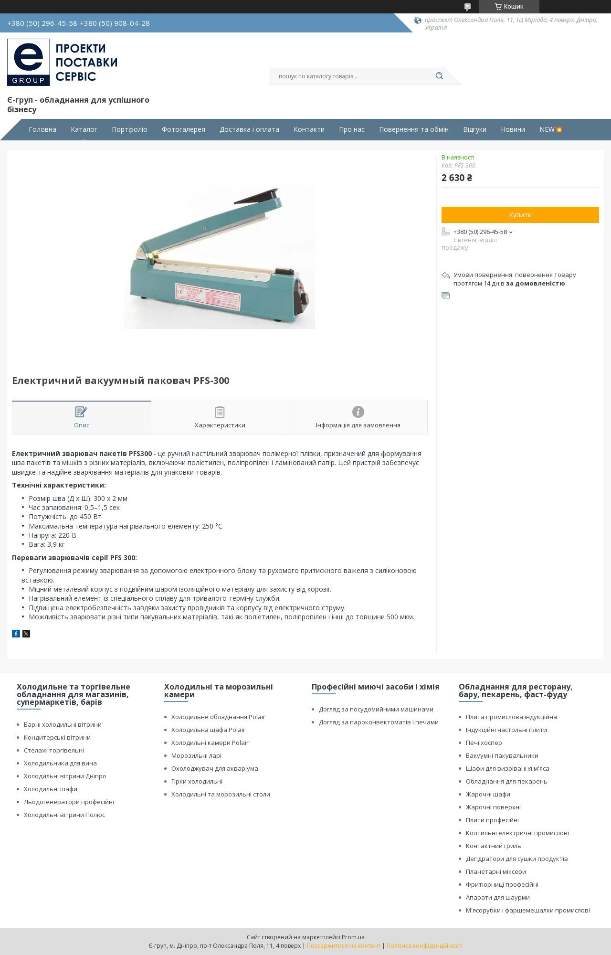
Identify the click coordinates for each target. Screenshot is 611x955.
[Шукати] (439, 76)
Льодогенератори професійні (69, 801)
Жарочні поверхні (493, 807)
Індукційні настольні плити (506, 729)
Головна (42, 129)
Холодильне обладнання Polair (218, 716)
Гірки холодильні (196, 781)
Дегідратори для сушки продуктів (517, 858)
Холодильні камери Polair (210, 742)
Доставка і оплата (249, 129)
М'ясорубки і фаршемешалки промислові (528, 910)
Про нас (352, 129)
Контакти (309, 129)
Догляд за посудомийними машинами (376, 709)
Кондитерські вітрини (57, 737)
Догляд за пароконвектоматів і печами (379, 722)
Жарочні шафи (488, 794)
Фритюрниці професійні (502, 884)
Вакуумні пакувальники (502, 755)
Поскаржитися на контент (343, 946)
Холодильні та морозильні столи (220, 794)
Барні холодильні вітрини (63, 724)
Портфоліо (129, 129)
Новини (513, 129)
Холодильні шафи (50, 789)
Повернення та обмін (414, 129)
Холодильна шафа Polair (208, 729)
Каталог (84, 129)
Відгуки (474, 129)
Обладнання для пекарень (507, 781)
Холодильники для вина (60, 763)
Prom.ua (353, 937)
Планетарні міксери (496, 871)
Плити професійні (492, 820)
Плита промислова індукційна (511, 716)
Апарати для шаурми (498, 897)
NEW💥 (551, 129)
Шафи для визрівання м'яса (507, 768)
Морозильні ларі (196, 755)
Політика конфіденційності (425, 946)
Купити (520, 214)
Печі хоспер (484, 742)
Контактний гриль (493, 845)
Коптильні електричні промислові (517, 832)
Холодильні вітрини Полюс (64, 814)
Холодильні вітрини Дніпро (65, 776)
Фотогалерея (183, 129)
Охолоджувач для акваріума (214, 768)
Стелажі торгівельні (54, 750)
